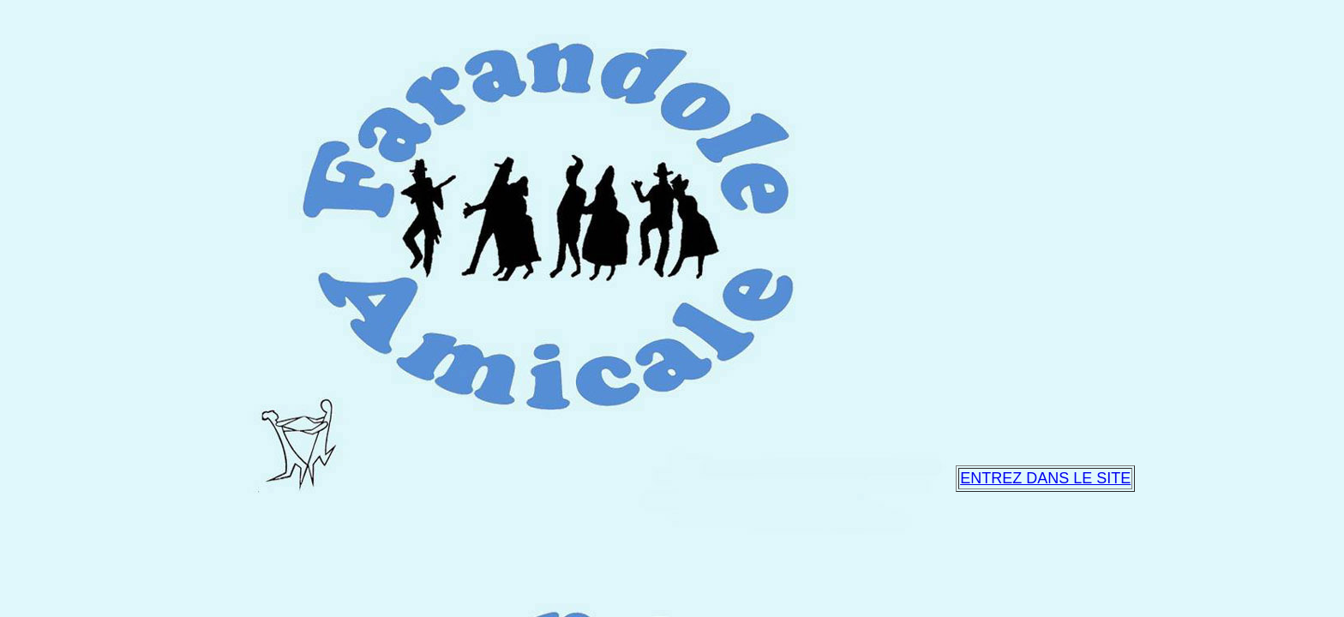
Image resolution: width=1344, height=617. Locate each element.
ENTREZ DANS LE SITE (1045, 478)
